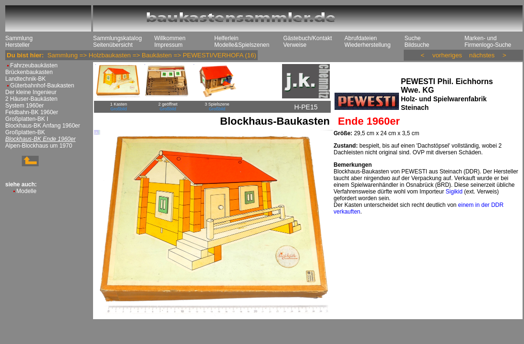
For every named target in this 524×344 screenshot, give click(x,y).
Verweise (294, 45)
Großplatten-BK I (26, 119)
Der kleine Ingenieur (30, 92)
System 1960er (24, 105)
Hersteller (17, 45)
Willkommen (169, 38)
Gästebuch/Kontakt (307, 38)
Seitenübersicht (113, 45)
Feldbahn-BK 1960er (31, 112)
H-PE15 (305, 107)
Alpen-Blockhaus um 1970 (38, 145)
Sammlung (18, 38)
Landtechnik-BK (25, 78)
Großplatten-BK (25, 132)
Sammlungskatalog (117, 38)
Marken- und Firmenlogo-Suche (487, 41)
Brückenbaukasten (28, 72)
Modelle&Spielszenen (241, 45)
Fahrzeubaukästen (33, 65)
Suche (412, 38)
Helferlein (226, 38)
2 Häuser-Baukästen (31, 99)
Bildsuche (416, 45)
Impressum (168, 45)
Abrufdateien (361, 38)
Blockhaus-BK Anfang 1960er (42, 125)
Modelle (26, 191)
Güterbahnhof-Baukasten (42, 85)
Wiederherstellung (368, 45)
